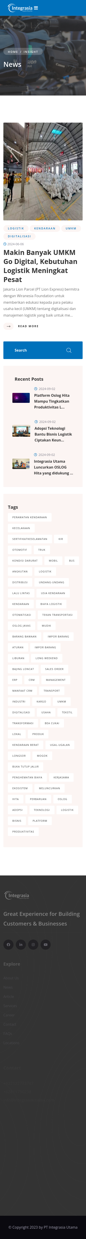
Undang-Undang (51, 582)
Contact (9, 1025)
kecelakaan (21, 528)
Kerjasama (61, 777)
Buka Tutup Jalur (25, 766)
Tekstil (67, 712)
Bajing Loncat (23, 669)
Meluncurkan (49, 788)
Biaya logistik (51, 604)
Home (13, 52)
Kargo (41, 701)
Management (56, 679)
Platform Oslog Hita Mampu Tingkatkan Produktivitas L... (52, 401)
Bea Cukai (52, 723)
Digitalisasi (21, 712)
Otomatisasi (21, 614)
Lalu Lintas (21, 593)
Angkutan (20, 571)
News (8, 988)
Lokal (16, 734)
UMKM (61, 701)
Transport (52, 690)
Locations (11, 1043)
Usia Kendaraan (53, 593)
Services (10, 1006)
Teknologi (42, 810)
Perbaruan (38, 799)
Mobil (53, 560)
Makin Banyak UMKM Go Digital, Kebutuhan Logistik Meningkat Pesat (40, 266)
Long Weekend (47, 658)
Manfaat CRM (22, 690)
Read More (28, 326)
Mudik (46, 625)
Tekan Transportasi (57, 614)
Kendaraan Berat (25, 745)
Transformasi (23, 723)
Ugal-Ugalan (60, 745)
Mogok (42, 755)
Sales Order (54, 669)
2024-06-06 (13, 244)
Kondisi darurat (25, 560)
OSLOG (62, 799)
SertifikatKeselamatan (30, 539)
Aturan (18, 647)
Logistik (45, 571)
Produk (38, 734)
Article (8, 997)
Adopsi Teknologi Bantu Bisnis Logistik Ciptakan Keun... (53, 434)
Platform (40, 820)
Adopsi (17, 810)
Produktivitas (23, 831)
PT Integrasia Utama (60, 1227)
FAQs (7, 1034)
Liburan (18, 658)
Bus (72, 560)
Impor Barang (58, 636)
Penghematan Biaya (27, 777)
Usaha (46, 712)
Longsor (19, 755)
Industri (18, 701)
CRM (32, 679)
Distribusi (20, 582)
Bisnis (16, 820)
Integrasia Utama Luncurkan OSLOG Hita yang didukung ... (53, 467)
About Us (11, 978)
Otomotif (19, 549)
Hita (15, 799)
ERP (15, 679)
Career (9, 1015)
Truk (41, 549)
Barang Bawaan (24, 636)
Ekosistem (20, 788)
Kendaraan (20, 604)
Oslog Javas (21, 625)
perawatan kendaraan (29, 517)
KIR (61, 539)
